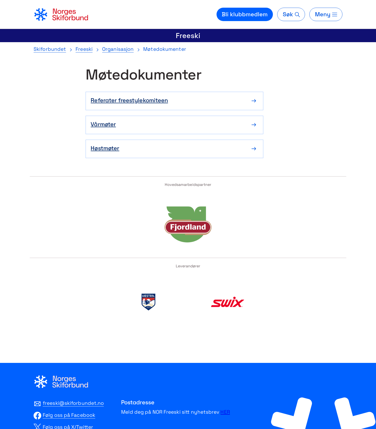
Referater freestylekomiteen (129, 100)
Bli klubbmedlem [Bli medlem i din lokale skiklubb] (245, 14)
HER (225, 412)
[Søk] (291, 14)
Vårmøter (103, 124)
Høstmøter (105, 148)
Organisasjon (118, 49)
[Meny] (325, 14)
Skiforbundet (50, 49)
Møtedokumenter (164, 49)
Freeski (188, 35)
